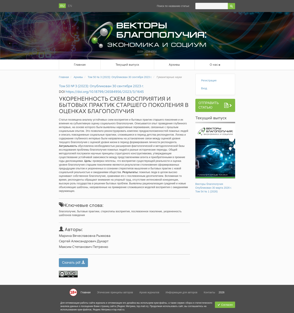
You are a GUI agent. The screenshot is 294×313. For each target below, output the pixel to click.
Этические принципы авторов (115, 292)
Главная (80, 64)
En (70, 6)
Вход (204, 88)
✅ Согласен (225, 304)
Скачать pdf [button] (73, 262)
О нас (215, 65)
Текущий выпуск (127, 64)
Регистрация (209, 80)
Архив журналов (149, 292)
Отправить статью (209, 105)
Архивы (174, 64)
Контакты (209, 292)
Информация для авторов (181, 292)
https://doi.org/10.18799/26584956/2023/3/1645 (105, 91)
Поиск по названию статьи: (173, 6)
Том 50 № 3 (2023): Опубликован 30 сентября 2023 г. (120, 77)
